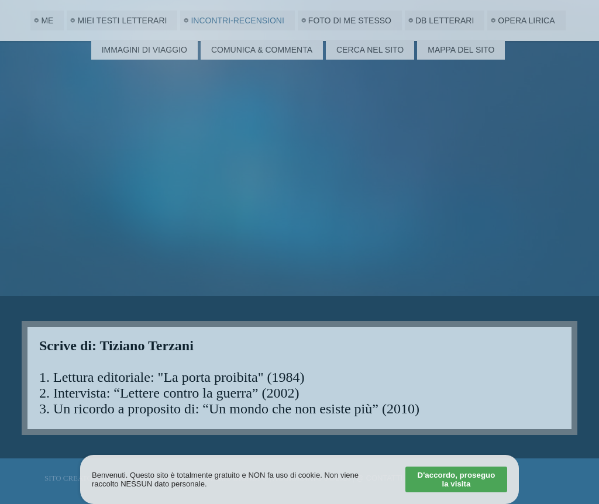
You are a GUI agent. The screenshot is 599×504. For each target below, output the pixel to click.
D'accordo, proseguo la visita (456, 479)
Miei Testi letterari (122, 20)
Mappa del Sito (461, 49)
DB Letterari (444, 20)
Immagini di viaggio (144, 49)
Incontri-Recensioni (237, 20)
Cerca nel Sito (370, 49)
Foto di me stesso (349, 20)
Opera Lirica (526, 20)
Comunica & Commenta (261, 49)
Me (47, 20)
